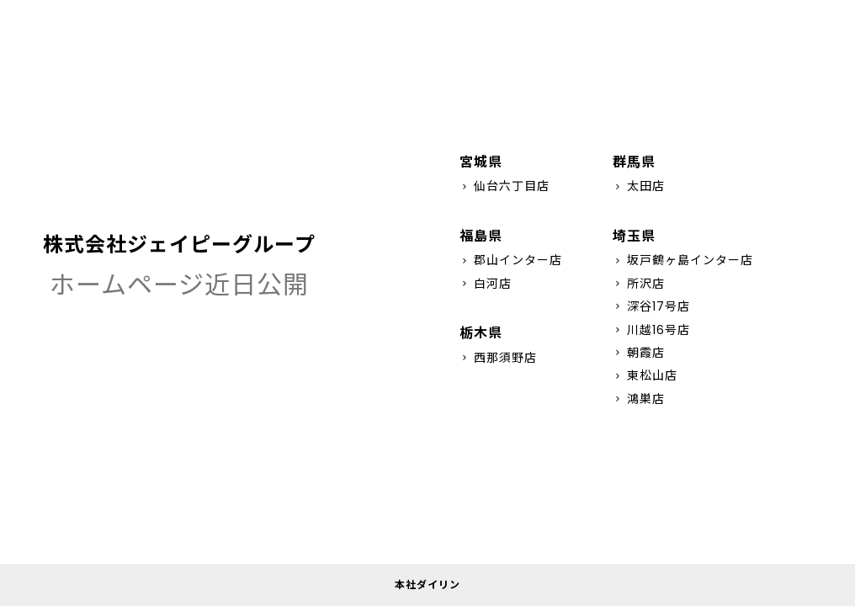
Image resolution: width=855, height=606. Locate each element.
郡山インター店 (510, 260)
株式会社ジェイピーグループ (179, 244)
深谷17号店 (651, 306)
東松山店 (645, 375)
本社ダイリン (427, 584)
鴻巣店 (639, 399)
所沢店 (639, 283)
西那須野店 (498, 357)
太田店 (639, 186)
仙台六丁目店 (504, 186)
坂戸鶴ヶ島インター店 (683, 260)
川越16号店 (651, 330)
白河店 (485, 283)
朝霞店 (639, 352)
